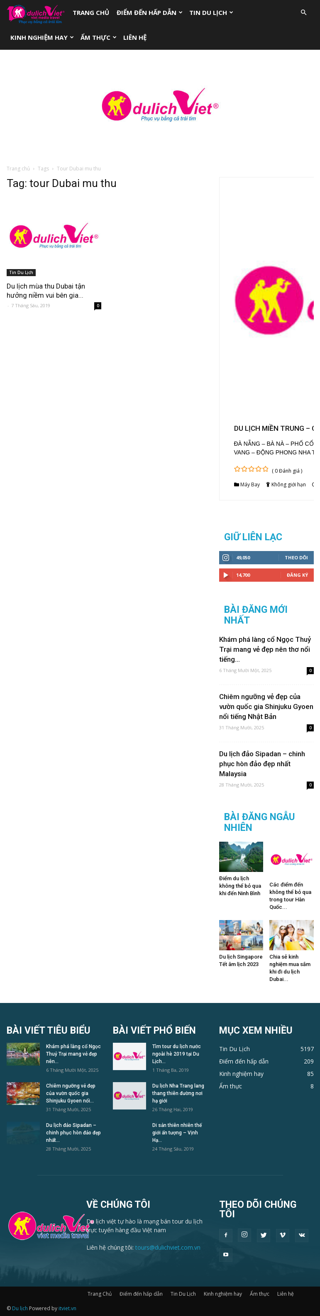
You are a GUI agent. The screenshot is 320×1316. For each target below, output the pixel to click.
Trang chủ (18, 168)
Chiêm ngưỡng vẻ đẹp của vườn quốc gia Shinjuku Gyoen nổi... (70, 1093)
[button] (304, 13)
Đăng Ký (297, 575)
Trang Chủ (91, 12)
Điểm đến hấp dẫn (150, 12)
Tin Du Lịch (211, 12)
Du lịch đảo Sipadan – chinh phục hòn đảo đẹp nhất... (73, 1132)
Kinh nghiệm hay (42, 37)
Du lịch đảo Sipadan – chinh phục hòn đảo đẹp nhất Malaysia (262, 764)
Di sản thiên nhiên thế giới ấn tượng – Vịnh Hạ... (177, 1132)
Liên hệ (135, 37)
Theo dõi (296, 557)
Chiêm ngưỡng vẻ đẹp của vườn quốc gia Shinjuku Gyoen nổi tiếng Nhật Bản (266, 706)
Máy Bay (250, 484)
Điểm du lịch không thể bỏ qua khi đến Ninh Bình (240, 885)
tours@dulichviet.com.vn (167, 1247)
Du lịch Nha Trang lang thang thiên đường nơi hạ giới (178, 1093)
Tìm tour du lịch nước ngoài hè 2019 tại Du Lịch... (176, 1054)
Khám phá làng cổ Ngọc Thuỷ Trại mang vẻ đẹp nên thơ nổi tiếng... (265, 649)
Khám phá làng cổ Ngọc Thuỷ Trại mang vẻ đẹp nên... (73, 1054)
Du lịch (20, 1308)
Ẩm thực (99, 37)
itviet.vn (67, 1308)
